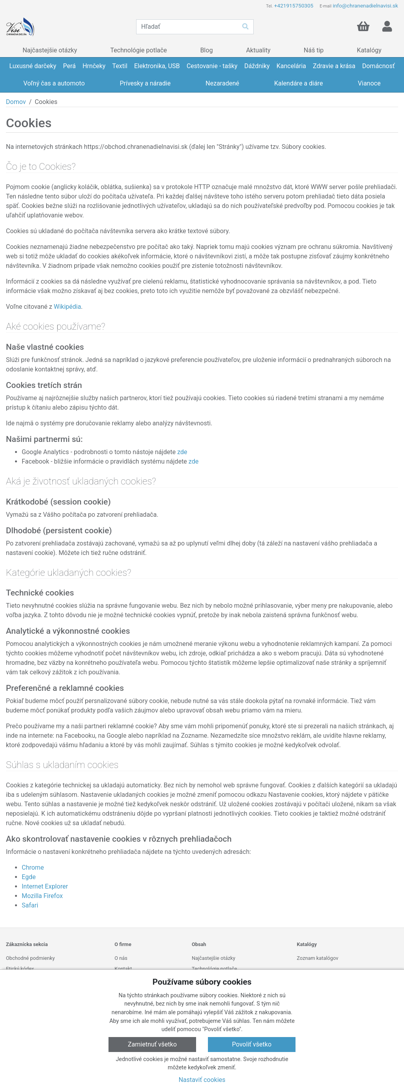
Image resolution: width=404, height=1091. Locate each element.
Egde (29, 877)
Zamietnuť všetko (152, 1044)
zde (182, 452)
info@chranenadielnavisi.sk (365, 5)
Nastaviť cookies (202, 1080)
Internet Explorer (45, 886)
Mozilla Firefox (42, 896)
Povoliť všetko (251, 1044)
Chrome (33, 867)
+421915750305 (293, 5)
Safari (30, 905)
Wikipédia (67, 306)
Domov (16, 102)
